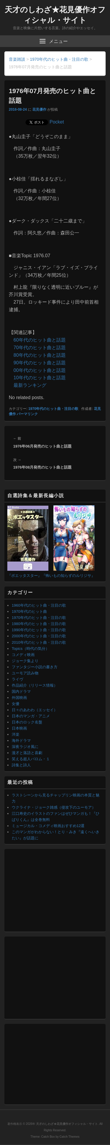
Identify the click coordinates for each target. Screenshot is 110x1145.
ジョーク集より (25, 661)
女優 (15, 704)
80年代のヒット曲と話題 (39, 355)
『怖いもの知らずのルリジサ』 (68, 575)
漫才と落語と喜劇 (27, 753)
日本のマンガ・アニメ (31, 716)
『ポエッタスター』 (24, 575)
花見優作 (39, 109)
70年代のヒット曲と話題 (39, 347)
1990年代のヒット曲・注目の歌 (39, 630)
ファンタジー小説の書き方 (34, 667)
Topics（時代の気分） (30, 648)
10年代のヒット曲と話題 (39, 377)
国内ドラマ (21, 691)
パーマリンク (27, 414)
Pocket (57, 121)
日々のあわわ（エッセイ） (34, 710)
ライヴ (17, 679)
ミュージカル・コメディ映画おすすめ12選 (48, 826)
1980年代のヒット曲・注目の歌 (39, 624)
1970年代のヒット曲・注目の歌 (53, 409)
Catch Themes (69, 1136)
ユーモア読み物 (25, 673)
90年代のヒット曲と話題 (39, 362)
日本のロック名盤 (27, 722)
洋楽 (15, 734)
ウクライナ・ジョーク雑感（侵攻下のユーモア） (54, 807)
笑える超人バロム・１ (31, 759)
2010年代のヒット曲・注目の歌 (39, 642)
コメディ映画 (23, 654)
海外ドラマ (21, 740)
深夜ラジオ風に (25, 746)
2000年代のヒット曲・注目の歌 (39, 636)
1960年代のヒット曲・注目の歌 (39, 605)
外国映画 (19, 697)
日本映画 (19, 728)
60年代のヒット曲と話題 (39, 339)
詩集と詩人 (21, 765)
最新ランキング (29, 385)
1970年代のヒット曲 (29, 611)
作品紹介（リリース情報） (34, 685)
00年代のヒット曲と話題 (39, 370)
